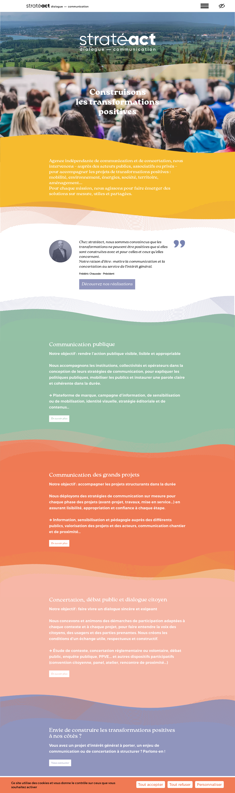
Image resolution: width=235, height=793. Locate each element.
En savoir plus (59, 418)
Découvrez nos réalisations (107, 284)
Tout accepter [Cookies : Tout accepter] (150, 784)
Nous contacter (60, 763)
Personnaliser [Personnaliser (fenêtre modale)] (209, 784)
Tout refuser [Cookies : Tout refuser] (179, 784)
